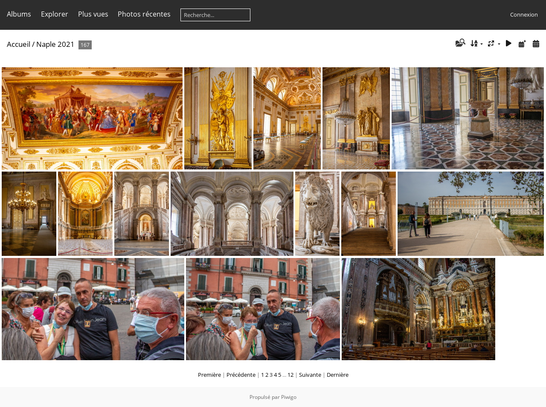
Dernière (338, 374)
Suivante (310, 374)
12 (290, 374)
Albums (19, 14)
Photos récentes (144, 14)
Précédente (241, 374)
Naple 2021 (55, 44)
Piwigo (288, 397)
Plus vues (93, 14)
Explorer (54, 14)
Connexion (524, 14)
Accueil (18, 44)
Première (209, 374)
